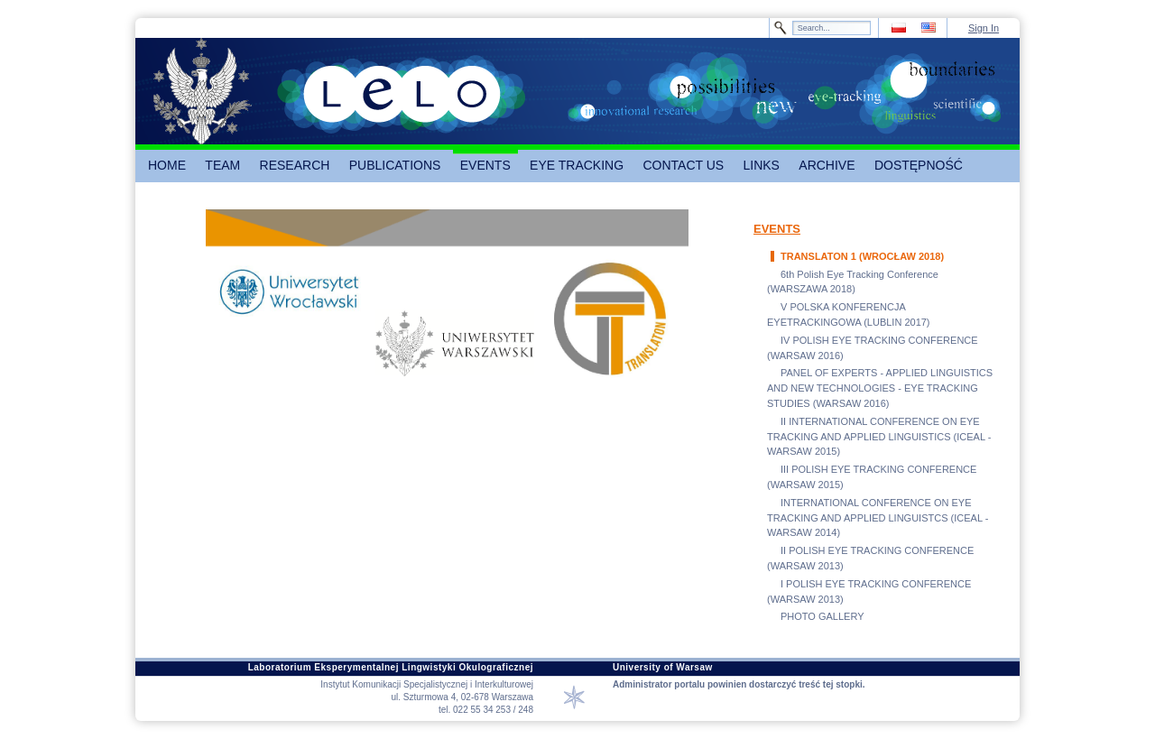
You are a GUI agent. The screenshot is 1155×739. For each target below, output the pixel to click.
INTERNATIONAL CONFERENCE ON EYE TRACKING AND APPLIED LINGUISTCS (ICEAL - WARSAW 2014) (877, 518)
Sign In (983, 28)
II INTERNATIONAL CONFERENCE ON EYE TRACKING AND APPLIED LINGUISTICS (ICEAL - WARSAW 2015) (879, 436)
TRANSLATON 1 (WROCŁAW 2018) (862, 256)
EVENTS (776, 229)
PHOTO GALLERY (822, 616)
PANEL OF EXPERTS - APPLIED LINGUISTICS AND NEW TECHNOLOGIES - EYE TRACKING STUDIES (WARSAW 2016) (880, 388)
